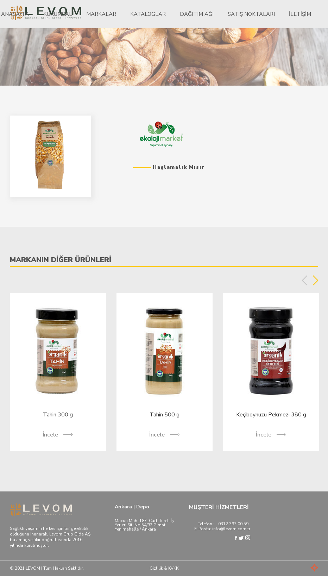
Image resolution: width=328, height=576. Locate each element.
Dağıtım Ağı (197, 14)
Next (315, 280)
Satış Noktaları (251, 14)
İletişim (300, 14)
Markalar (101, 14)
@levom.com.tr (235, 529)
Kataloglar (148, 14)
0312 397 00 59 (233, 524)
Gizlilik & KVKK (164, 568)
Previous (305, 280)
